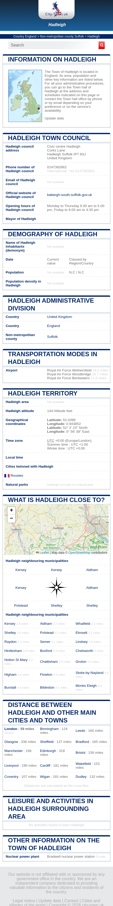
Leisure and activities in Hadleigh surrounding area (50, 808)
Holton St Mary (16, 660)
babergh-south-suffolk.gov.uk (69, 195)
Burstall (10, 687)
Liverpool (11, 765)
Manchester (13, 751)
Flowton (46, 674)
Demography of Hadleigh (52, 234)
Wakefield (83, 764)
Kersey (20, 570)
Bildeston (47, 687)
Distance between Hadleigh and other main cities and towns (52, 712)
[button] (11, 511)
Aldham (92, 570)
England (53, 326)
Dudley (81, 777)
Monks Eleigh (86, 686)
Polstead (21, 605)
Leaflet (42, 552)
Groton (81, 662)
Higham (10, 674)
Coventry (11, 777)
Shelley (56, 605)
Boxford (46, 651)
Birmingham (49, 729)
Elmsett (81, 633)
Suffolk (52, 337)
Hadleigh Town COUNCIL (49, 137)
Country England (24, 36)
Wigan (45, 777)
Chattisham (49, 662)
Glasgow (11, 742)
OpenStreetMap (79, 552)
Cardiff (45, 765)
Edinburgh (48, 751)
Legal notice (24, 901)
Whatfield (83, 624)
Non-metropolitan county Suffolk (62, 36)
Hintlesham (13, 651)
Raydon (10, 642)
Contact (71, 901)
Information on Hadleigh (52, 59)
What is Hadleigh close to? (56, 499)
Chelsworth (84, 651)
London (10, 729)
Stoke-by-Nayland (89, 673)
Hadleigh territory (42, 393)
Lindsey (82, 642)
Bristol (80, 753)
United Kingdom (59, 317)
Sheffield (47, 742)
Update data (54, 118)
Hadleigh (57, 24)
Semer (45, 642)
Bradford (82, 742)
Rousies (13, 475)
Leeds (80, 731)
